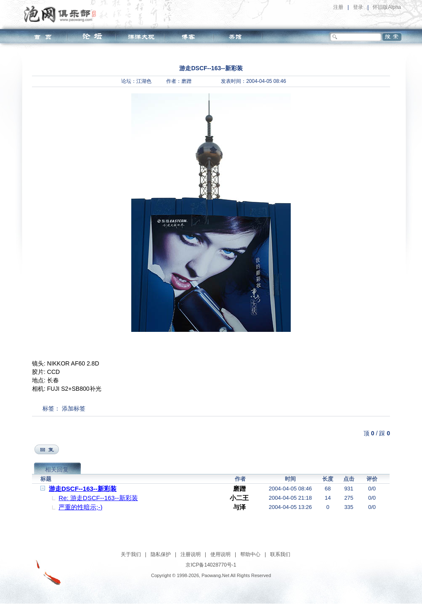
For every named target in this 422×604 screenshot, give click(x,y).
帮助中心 (250, 554)
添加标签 (73, 408)
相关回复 (57, 469)
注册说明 (190, 554)
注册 (338, 7)
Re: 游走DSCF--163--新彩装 (98, 497)
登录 (358, 7)
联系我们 (280, 554)
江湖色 (143, 81)
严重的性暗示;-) (80, 507)
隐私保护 (161, 554)
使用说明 (220, 554)
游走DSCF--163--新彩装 (83, 488)
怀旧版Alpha (387, 7)
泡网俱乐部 (62, 14)
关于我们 (131, 554)
